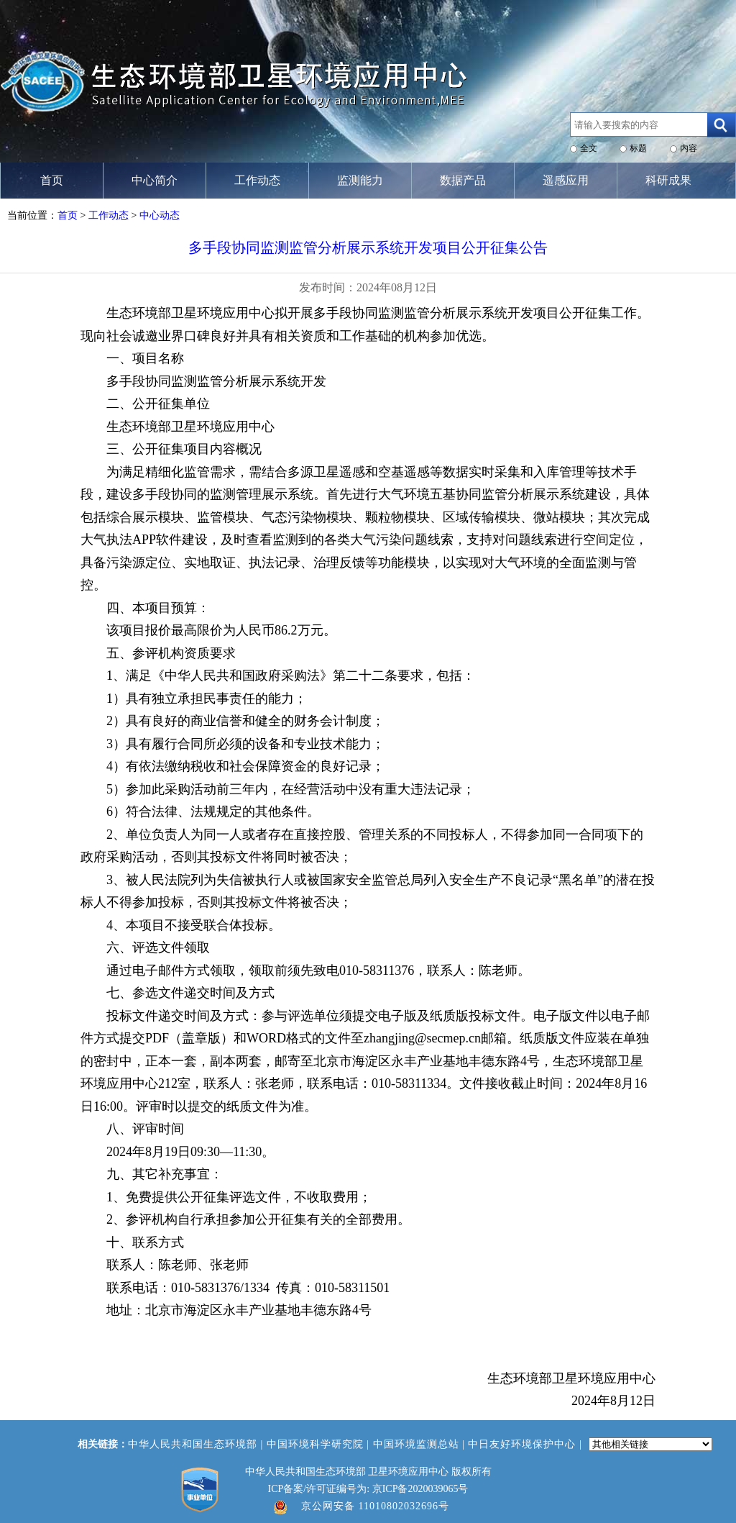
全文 (588, 148)
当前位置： (32, 215)
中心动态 (159, 215)
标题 (638, 148)
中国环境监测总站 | (421, 1444)
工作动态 (108, 215)
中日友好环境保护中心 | (526, 1444)
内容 (688, 148)
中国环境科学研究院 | (320, 1444)
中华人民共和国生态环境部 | (197, 1444)
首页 (68, 215)
